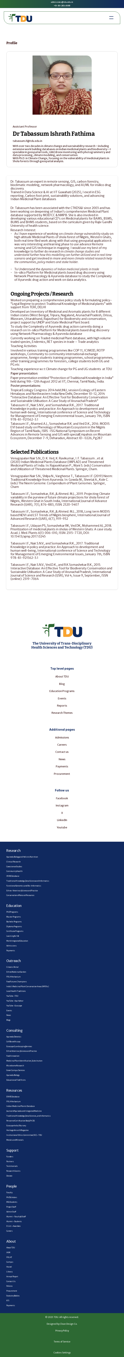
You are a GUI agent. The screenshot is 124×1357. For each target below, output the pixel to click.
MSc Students (11, 1202)
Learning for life (12, 936)
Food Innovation (12, 1056)
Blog (62, 683)
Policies (9, 1286)
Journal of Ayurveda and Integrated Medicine (24, 1111)
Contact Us (10, 1281)
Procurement (62, 773)
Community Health (14, 871)
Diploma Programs (14, 926)
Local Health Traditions (16, 991)
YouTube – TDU (12, 996)
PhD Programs (12, 912)
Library (9, 1272)
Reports (62, 705)
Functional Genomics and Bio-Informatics (23, 886)
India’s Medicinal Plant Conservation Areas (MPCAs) (27, 986)
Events (9, 1011)
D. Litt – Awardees (13, 1226)
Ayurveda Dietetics (13, 1037)
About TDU (62, 676)
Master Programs (13, 917)
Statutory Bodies (12, 1296)
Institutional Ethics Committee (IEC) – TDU (24, 1135)
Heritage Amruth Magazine (17, 1130)
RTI (7, 1301)
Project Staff (11, 1207)
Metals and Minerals (15, 1140)
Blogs (8, 1020)
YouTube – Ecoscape (14, 1006)
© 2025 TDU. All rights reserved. (62, 1317)
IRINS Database (12, 876)
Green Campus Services (15, 1070)
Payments (62, 766)
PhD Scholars (11, 1197)
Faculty (9, 1192)
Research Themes (62, 712)
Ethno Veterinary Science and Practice (21, 1051)
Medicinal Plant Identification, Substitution (24, 1061)
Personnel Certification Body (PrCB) (20, 1121)
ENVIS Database (12, 1097)
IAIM (8, 1252)
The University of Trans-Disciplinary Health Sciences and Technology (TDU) (62, 645)
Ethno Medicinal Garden (16, 972)
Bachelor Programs (14, 922)
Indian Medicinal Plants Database (20, 1106)
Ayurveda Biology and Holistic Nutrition (22, 857)
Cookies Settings (62, 1352)
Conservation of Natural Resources (20, 895)
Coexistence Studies (14, 867)
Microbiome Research (15, 1066)
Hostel (9, 1267)
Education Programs (62, 691)
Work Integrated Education (17, 941)
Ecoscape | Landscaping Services (19, 1046)
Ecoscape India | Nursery (16, 1126)
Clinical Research (13, 862)
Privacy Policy (62, 1330)
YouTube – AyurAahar (14, 1001)
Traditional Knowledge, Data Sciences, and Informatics (28, 1116)
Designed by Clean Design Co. (62, 1324)
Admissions (62, 737)
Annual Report (12, 1277)
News (62, 759)
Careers (62, 744)
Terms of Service (62, 1341)
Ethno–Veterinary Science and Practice (22, 891)
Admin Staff (11, 1212)
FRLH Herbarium (13, 977)
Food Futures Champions (16, 982)
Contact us (62, 751)
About (11, 1241)
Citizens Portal (12, 967)
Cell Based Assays (13, 1042)
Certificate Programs (14, 931)
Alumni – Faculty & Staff (16, 1217)
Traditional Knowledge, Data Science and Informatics (27, 881)
